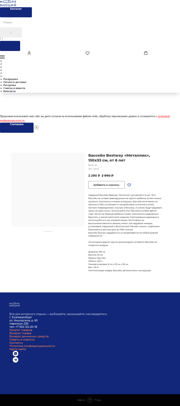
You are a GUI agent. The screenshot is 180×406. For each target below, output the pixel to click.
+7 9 (18, 326)
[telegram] (15, 361)
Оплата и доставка (14, 82)
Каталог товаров (20, 330)
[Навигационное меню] (2, 57)
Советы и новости (14, 88)
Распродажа (10, 79)
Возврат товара (20, 333)
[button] (29, 53)
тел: (12, 326)
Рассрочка (9, 85)
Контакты (9, 91)
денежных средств (35, 336)
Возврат (15, 336)
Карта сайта (17, 349)
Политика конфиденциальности (32, 346)
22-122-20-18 (29, 326)
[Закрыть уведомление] (36, 127)
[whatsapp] (15, 355)
